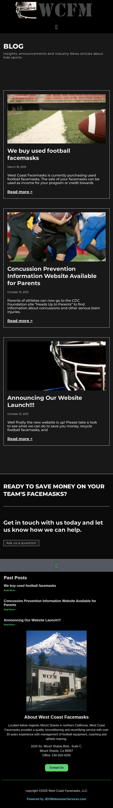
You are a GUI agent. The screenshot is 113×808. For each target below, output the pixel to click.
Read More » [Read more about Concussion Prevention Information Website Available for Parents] (10, 609)
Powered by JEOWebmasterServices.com (56, 799)
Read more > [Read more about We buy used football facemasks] (20, 192)
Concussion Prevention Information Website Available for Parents (52, 276)
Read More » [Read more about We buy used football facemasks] (10, 590)
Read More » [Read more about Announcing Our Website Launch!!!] (10, 624)
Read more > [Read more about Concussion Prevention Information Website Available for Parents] (20, 320)
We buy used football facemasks (38, 154)
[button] (56, 26)
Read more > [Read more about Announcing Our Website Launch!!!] (20, 439)
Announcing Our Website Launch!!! (32, 620)
